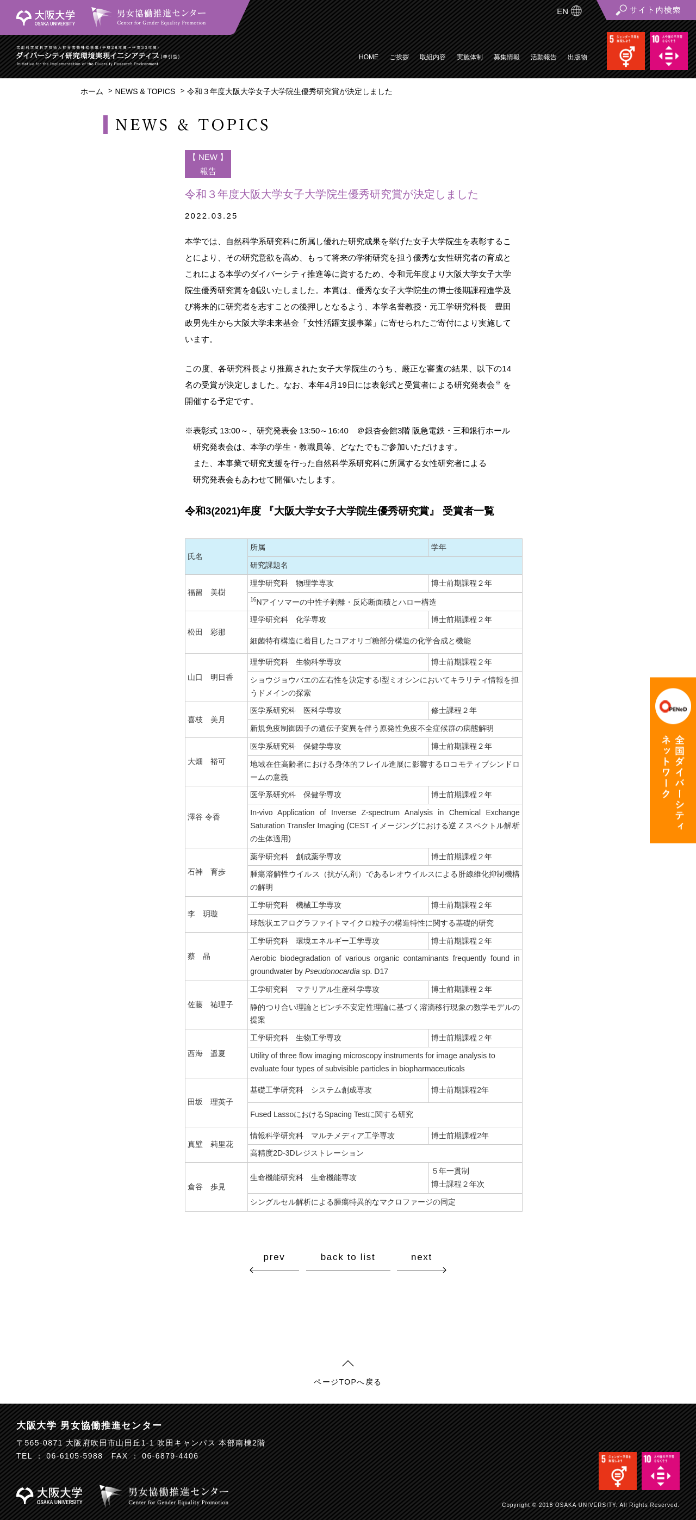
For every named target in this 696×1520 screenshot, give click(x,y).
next (421, 1257)
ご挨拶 (399, 57)
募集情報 (507, 57)
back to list (348, 1257)
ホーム (91, 91)
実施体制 (470, 57)
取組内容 (433, 57)
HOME (368, 57)
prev (274, 1257)
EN (562, 11)
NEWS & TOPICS (145, 91)
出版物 (577, 57)
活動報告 (544, 57)
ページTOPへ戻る (348, 1382)
